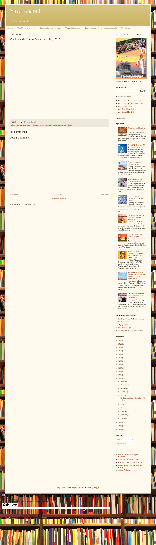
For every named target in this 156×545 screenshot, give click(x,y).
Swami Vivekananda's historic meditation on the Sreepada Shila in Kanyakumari (136, 276)
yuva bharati (68, 125)
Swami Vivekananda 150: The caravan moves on (137, 146)
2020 (120, 361)
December (124, 381)
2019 (120, 364)
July (122, 395)
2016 (120, 375)
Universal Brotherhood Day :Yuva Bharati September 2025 (136, 217)
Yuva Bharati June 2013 (126, 109)
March (122, 411)
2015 (17, 125)
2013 (120, 426)
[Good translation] (6, 505)
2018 (120, 368)
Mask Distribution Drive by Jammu (130, 462)
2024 (120, 347)
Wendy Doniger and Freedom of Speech (135, 180)
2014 (120, 422)
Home (10, 28)
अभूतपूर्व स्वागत (123, 325)
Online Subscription (73, 28)
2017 (120, 371)
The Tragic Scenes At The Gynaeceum (131, 319)
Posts (120, 439)
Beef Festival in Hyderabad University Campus (135, 198)
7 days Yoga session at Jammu (128, 459)
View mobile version (59, 199)
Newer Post (14, 194)
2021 (120, 358)
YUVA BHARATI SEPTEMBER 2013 (131, 103)
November (124, 385)
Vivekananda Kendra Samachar (49, 28)
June (122, 404)
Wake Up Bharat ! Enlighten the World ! (132, 331)
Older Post (104, 194)
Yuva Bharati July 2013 (126, 106)
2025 (120, 344)
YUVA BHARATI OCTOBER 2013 (130, 100)
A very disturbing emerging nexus (134, 163)
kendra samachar (25, 125)
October (123, 388)
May (122, 408)
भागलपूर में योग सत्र (124, 470)
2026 (120, 340)
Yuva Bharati (25, 11)
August (123, 392)
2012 (120, 429)
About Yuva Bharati (24, 28)
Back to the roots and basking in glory (135, 235)
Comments (122, 444)
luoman (81, 488)
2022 (120, 354)
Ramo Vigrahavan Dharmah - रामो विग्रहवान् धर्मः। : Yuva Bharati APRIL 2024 (136, 255)
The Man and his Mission (126, 322)
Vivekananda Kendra (109, 28)
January (123, 418)
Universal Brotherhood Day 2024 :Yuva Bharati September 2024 (136, 296)
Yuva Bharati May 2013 (126, 112)
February (123, 415)
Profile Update (91, 28)
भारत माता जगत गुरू (124, 328)
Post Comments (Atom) (27, 204)
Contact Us (125, 28)
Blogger (96, 488)
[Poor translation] (14, 505)
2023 (120, 351)
